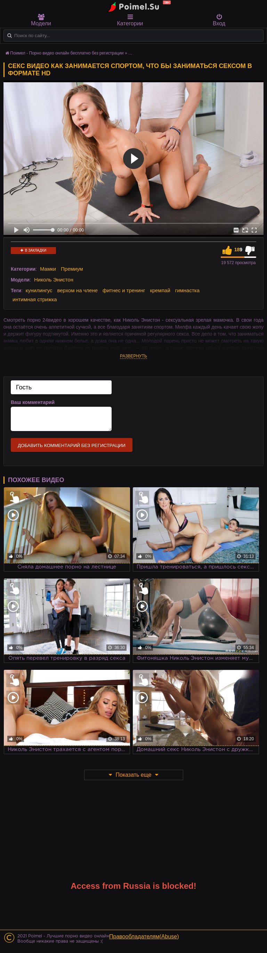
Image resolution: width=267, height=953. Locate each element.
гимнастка (187, 290)
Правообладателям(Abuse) (144, 936)
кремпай (160, 290)
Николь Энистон (53, 279)
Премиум (72, 269)
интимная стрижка (35, 299)
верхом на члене (77, 290)
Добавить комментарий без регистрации (72, 445)
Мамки (48, 269)
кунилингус (39, 290)
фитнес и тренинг (124, 290)
